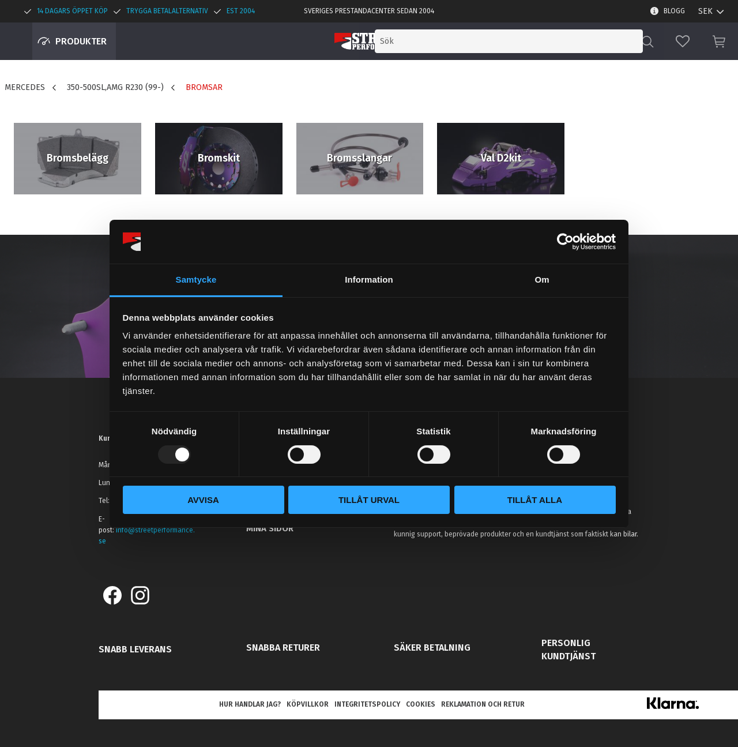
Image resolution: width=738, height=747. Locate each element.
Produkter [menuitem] (81, 41)
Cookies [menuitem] (420, 704)
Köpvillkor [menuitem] (308, 704)
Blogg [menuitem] (674, 11)
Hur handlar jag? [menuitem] (250, 704)
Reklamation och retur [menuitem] (483, 704)
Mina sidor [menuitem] (269, 528)
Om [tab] (541, 279)
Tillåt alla (534, 500)
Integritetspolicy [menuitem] (367, 704)
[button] (682, 41)
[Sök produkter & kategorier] (546, 41)
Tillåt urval (369, 500)
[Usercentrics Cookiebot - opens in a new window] (565, 241)
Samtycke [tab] (196, 279)
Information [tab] (369, 279)
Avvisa (203, 500)
